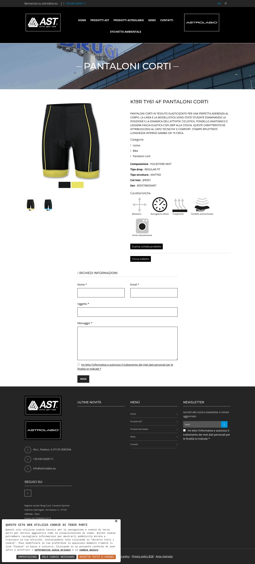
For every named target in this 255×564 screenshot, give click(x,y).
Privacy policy (121, 556)
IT (226, 3)
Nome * (82, 284)
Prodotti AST (99, 20)
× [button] (116, 521)
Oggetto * (83, 304)
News (152, 20)
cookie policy (88, 550)
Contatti (166, 20)
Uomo (136, 145)
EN (219, 3)
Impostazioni (27, 557)
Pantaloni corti (142, 156)
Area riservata (164, 556)
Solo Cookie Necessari (58, 557)
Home (82, 20)
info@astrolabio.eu (44, 468)
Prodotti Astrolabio (129, 20)
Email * (134, 284)
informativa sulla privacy (53, 550)
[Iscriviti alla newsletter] (224, 424)
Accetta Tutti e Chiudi (97, 557)
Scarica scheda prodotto (146, 246)
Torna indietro (140, 259)
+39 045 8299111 (75, 3)
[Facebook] (27, 493)
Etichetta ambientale (125, 31)
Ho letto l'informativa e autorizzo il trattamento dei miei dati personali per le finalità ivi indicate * (206, 434)
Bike (135, 151)
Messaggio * (84, 323)
